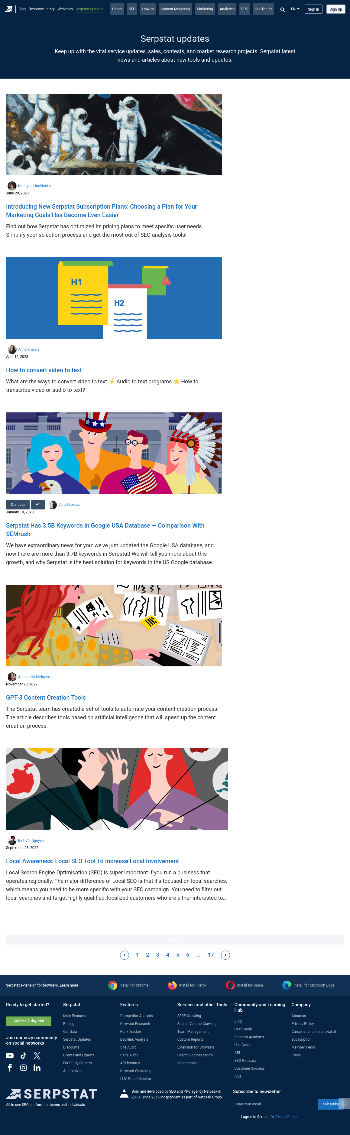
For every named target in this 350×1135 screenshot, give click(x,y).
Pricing (68, 1024)
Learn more (69, 985)
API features (130, 1063)
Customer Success (250, 1068)
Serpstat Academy (249, 1037)
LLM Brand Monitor (135, 1079)
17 (211, 954)
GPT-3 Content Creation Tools (46, 697)
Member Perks (303, 1047)
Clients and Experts (78, 1055)
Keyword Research (135, 1024)
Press (295, 1055)
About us (298, 1016)
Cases (117, 9)
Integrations (187, 1063)
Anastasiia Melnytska (35, 677)
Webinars (65, 9)
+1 (38, 504)
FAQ (238, 1076)
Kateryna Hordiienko (34, 186)
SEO (132, 9)
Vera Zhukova (69, 504)
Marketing (205, 9)
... (198, 954)
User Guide (243, 1029)
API (237, 1053)
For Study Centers (77, 1063)
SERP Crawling (189, 1016)
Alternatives (72, 1071)
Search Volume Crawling (197, 1024)
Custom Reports (190, 1039)
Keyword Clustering (135, 1071)
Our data (18, 504)
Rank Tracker (130, 1031)
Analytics (227, 9)
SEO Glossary (245, 1061)
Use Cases (243, 1045)
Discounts (71, 1047)
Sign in (313, 9)
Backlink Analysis (134, 1039)
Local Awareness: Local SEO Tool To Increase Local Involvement (92, 861)
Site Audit (128, 1047)
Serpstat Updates (77, 1039)
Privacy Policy (302, 1024)
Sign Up (336, 9)
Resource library (42, 9)
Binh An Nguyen (31, 840)
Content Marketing (175, 9)
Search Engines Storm (195, 1055)
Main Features (74, 1016)
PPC (244, 9)
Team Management (193, 1031)
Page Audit (129, 1055)
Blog (22, 9)
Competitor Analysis (136, 1016)
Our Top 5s (263, 9)
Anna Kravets (29, 349)
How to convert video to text (44, 370)
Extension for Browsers (196, 1047)
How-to (148, 9)
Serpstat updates (89, 9)
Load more (174, 940)
